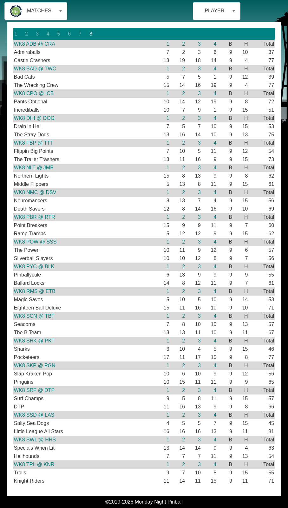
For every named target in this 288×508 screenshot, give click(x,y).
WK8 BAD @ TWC (35, 68)
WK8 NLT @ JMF (33, 167)
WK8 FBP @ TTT (33, 143)
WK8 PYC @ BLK (34, 266)
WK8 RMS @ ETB (35, 291)
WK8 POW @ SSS (35, 241)
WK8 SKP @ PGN (35, 365)
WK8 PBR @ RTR (34, 217)
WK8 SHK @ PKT (34, 340)
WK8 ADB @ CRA (34, 44)
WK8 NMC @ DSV (35, 192)
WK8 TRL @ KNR (34, 464)
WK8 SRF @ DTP (34, 390)
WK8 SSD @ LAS (34, 415)
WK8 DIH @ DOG (34, 118)
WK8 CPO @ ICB (34, 93)
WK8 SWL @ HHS (35, 439)
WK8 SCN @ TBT (34, 316)
